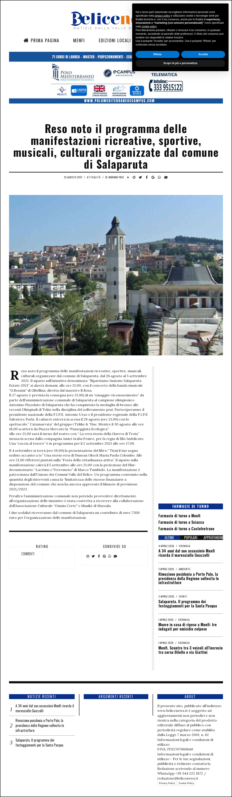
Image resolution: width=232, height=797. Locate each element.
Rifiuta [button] (157, 776)
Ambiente (185, 569)
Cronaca (184, 546)
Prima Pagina (41, 40)
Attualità (94, 177)
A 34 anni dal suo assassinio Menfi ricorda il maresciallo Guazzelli (186, 553)
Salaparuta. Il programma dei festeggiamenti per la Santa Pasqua (187, 604)
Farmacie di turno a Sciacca (181, 522)
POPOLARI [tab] (190, 537)
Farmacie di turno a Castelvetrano (186, 528)
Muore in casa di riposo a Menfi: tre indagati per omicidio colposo (187, 627)
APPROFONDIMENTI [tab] (213, 537)
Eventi (183, 596)
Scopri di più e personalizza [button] (180, 785)
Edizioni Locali (115, 40)
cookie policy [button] (149, 749)
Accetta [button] (203, 776)
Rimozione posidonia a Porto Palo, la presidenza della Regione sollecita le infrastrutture (188, 578)
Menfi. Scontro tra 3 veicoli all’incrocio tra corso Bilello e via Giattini (190, 650)
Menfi (79, 40)
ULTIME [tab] (169, 537)
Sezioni (152, 40)
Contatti (183, 40)
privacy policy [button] (162, 738)
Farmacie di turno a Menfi (179, 515)
